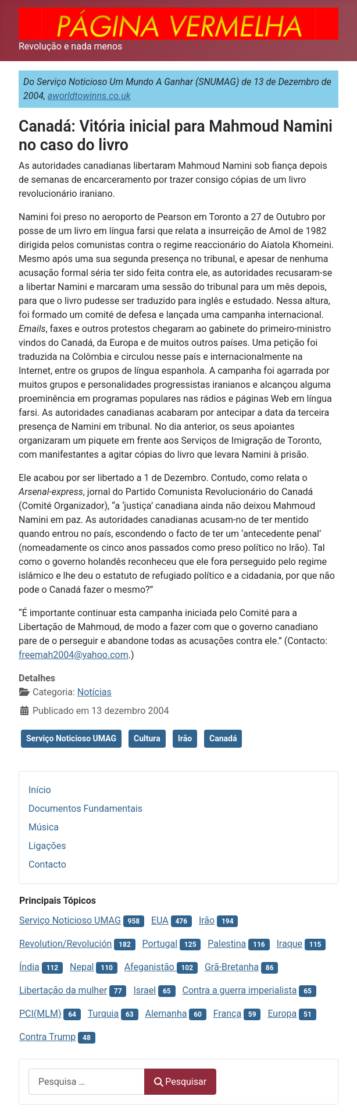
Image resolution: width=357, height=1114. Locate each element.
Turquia (103, 1013)
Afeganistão (150, 966)
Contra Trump (47, 1036)
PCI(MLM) (40, 1013)
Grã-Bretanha (232, 966)
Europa (282, 1013)
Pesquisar (180, 1081)
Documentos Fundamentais (85, 808)
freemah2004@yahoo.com (73, 654)
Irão (185, 738)
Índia (29, 966)
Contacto (47, 864)
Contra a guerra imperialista (239, 990)
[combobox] (86, 1082)
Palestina (227, 943)
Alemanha (166, 1013)
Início (39, 789)
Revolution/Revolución (65, 943)
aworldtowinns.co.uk (89, 95)
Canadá (223, 738)
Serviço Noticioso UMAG (71, 738)
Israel (144, 990)
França (227, 1013)
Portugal (160, 943)
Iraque (289, 943)
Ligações (47, 845)
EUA (160, 920)
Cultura (147, 738)
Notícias (94, 692)
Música (43, 827)
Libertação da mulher (63, 990)
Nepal (82, 966)
